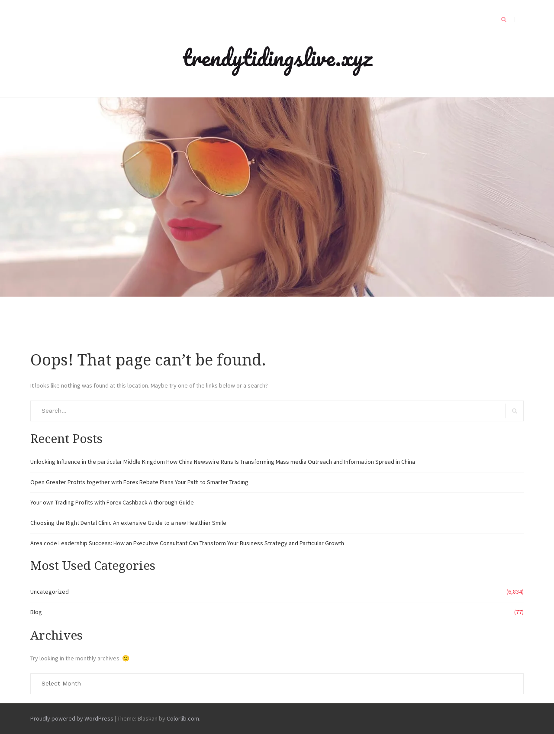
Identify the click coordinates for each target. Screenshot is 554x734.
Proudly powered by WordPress (71, 718)
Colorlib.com (183, 718)
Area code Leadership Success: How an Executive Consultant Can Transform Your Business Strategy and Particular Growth (187, 543)
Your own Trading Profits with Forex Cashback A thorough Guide (112, 502)
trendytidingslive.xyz (277, 57)
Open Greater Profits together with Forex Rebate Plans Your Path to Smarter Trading (139, 482)
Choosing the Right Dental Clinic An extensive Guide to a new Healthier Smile (128, 523)
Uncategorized (49, 591)
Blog (36, 612)
